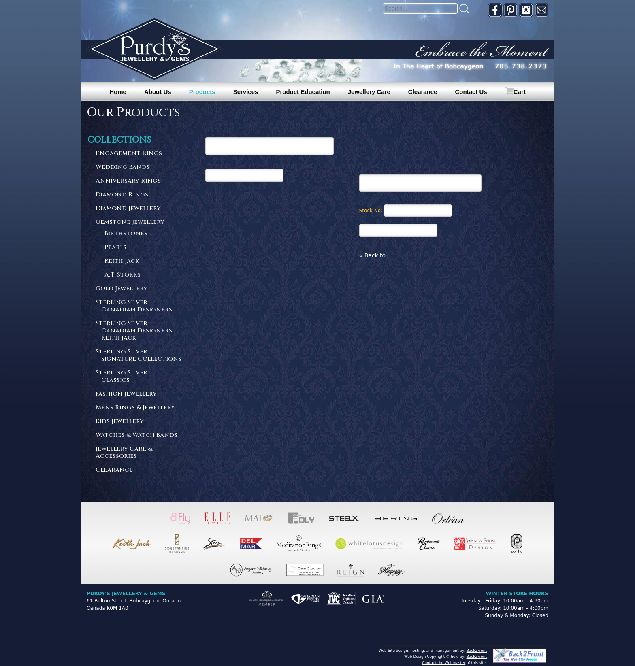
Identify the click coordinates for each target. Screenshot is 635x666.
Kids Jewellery (120, 422)
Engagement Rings (129, 153)
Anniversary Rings (128, 181)
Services (245, 91)
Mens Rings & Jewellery (135, 408)
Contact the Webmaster (443, 663)
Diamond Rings (122, 195)
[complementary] (576, 621)
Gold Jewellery (121, 289)
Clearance (422, 91)
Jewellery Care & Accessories (124, 452)
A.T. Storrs (122, 275)
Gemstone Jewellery (130, 222)
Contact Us (471, 91)
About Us (157, 91)
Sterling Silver (139, 306)
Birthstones (125, 234)
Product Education (303, 91)
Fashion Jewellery (126, 394)
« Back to (372, 255)
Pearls (115, 247)
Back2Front (477, 651)
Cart (520, 91)
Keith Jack (121, 261)
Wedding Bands (123, 167)
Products (202, 91)
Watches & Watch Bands (136, 435)
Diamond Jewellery (128, 209)
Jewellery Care (369, 91)
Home (117, 91)
